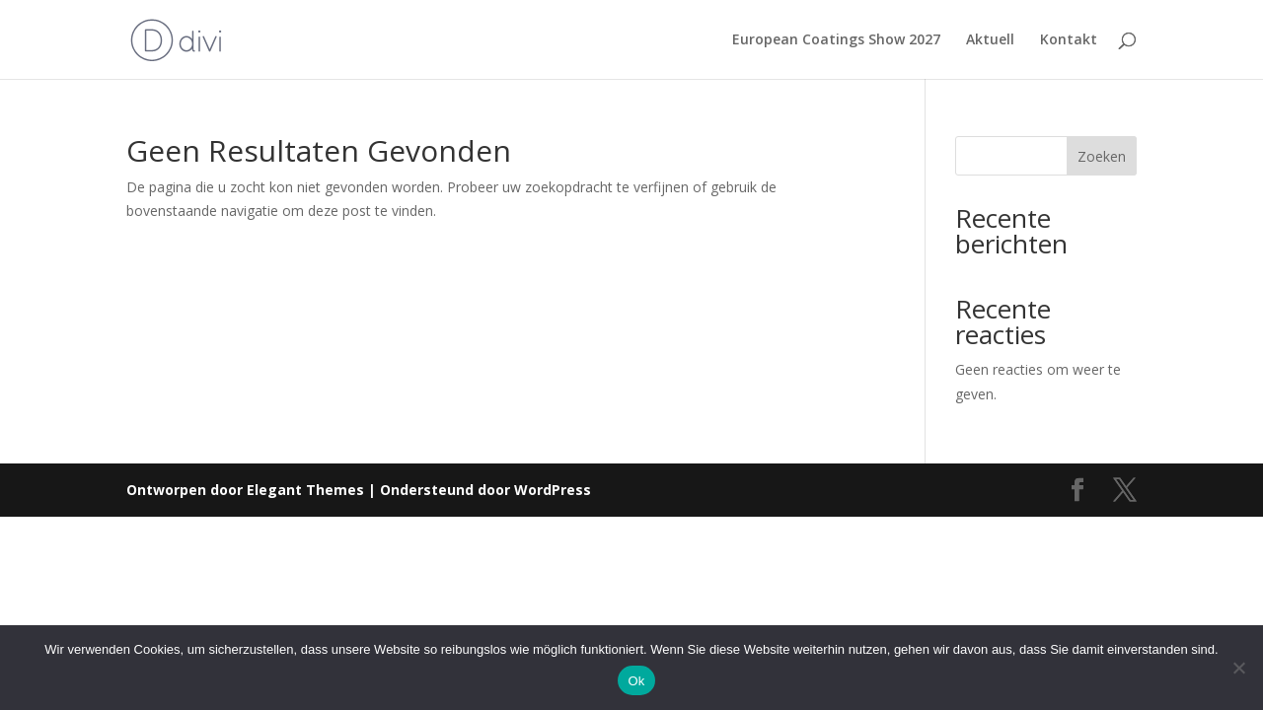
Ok (636, 681)
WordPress (552, 489)
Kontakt (1068, 40)
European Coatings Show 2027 (836, 40)
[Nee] (1238, 667)
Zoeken (1101, 156)
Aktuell (990, 40)
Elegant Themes (305, 489)
